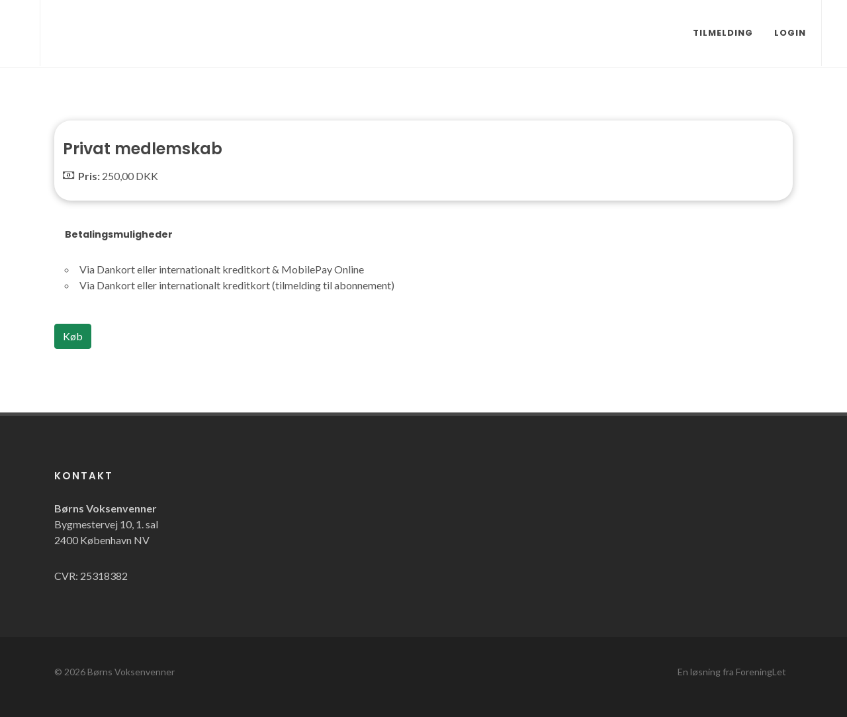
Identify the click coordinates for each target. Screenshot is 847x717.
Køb (73, 336)
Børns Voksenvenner (131, 671)
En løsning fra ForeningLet (732, 671)
